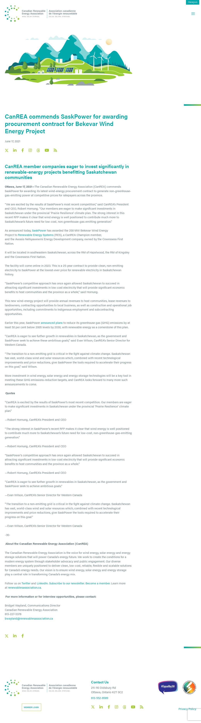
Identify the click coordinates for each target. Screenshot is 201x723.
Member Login (31, 707)
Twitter (26, 583)
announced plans (52, 323)
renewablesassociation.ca (24, 587)
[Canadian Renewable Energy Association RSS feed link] (55, 150)
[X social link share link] (7, 636)
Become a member (97, 583)
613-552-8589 (99, 698)
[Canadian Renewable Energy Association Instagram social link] (30, 150)
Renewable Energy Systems (36, 235)
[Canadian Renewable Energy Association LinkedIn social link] (15, 150)
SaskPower (39, 230)
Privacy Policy (187, 709)
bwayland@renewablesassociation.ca (29, 618)
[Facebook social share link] (22, 636)
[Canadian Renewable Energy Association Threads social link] (38, 150)
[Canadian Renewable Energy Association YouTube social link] (46, 150)
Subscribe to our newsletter (66, 583)
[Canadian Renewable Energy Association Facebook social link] (22, 150)
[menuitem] (192, 2)
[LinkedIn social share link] (15, 636)
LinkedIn (42, 583)
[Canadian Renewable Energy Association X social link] (7, 150)
